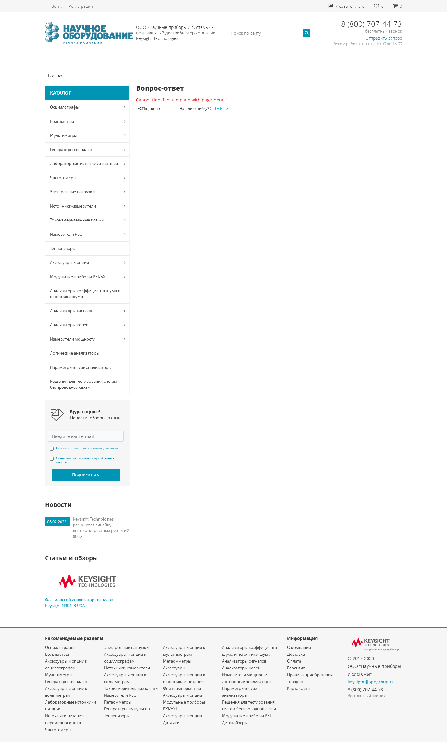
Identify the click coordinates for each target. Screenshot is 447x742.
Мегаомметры (177, 661)
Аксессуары (174, 668)
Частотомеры (89, 178)
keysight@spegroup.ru (371, 682)
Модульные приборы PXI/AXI (89, 277)
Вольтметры (89, 121)
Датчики (171, 723)
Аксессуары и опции (89, 262)
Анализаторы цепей (89, 325)
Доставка (296, 654)
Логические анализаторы (74, 353)
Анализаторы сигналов (89, 311)
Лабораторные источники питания (89, 164)
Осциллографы (89, 107)
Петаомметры (117, 702)
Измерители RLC (89, 234)
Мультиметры (89, 135)
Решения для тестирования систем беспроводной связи (83, 384)
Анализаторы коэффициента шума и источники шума (85, 293)
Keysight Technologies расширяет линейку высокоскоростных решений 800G (101, 527)
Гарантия (296, 668)
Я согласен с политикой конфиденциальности (87, 448)
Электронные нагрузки (89, 192)
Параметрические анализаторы (80, 367)
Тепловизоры (63, 248)
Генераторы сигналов (89, 149)
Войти (57, 6)
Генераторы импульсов (127, 709)
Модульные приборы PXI (246, 715)
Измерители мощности (89, 339)
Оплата (294, 661)
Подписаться (86, 475)
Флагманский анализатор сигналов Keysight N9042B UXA (79, 602)
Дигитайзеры (235, 723)
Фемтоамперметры (182, 688)
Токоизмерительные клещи (89, 220)
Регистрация (81, 6)
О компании (299, 647)
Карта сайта (298, 688)
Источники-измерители (89, 206)
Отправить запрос (383, 38)
